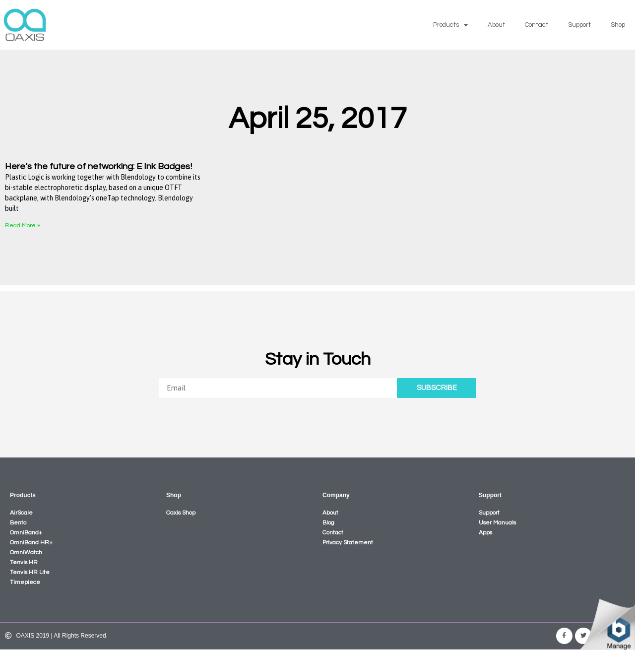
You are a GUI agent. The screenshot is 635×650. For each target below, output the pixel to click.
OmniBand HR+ (31, 542)
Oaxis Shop (180, 513)
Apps (485, 532)
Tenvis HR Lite (30, 572)
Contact (536, 24)
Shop (618, 24)
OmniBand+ (26, 532)
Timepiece (25, 582)
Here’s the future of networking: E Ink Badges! (98, 166)
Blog (328, 523)
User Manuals (497, 523)
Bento (18, 523)
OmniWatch (26, 552)
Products (450, 25)
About (496, 24)
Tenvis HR (24, 562)
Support (579, 24)
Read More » (22, 225)
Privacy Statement (347, 542)
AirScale (21, 513)
